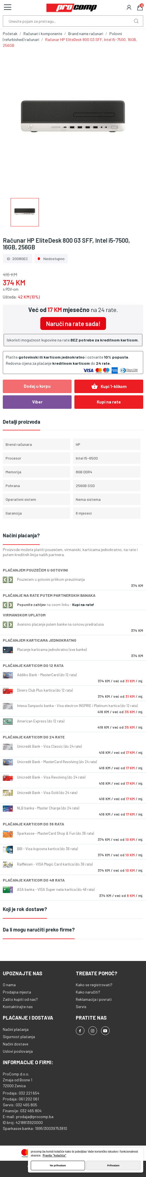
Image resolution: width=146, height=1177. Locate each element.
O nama (9, 984)
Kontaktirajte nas (18, 1006)
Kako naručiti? (88, 992)
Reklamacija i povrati (94, 999)
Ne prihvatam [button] (58, 1165)
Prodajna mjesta (17, 992)
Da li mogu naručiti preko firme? (39, 929)
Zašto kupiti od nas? (20, 999)
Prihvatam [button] (113, 1165)
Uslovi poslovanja (18, 1051)
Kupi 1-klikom (109, 386)
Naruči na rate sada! (73, 323)
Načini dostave (15, 1043)
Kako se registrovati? (94, 984)
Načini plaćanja (16, 1029)
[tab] (73, 536)
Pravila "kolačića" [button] (55, 1155)
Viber (37, 401)
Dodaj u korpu (37, 386)
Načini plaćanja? (21, 535)
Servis (81, 1006)
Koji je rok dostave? (25, 909)
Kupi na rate (109, 401)
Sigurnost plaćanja (19, 1036)
